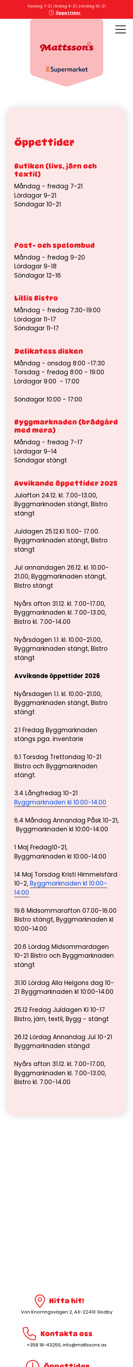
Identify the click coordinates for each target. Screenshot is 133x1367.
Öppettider (68, 13)
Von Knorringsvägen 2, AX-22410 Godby (66, 1312)
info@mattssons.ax (84, 1345)
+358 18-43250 (44, 1345)
